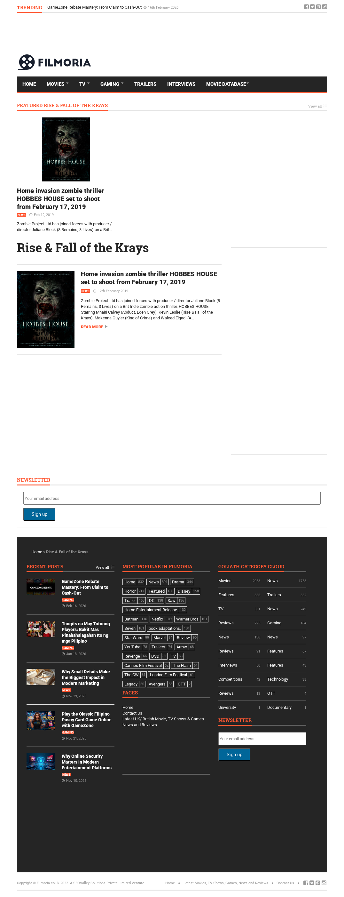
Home (29, 84)
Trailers (145, 84)
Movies (56, 84)
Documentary (279, 707)
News (22, 215)
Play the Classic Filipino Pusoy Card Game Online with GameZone (87, 719)
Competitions (230, 679)
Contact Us (132, 713)
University (227, 707)
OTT (271, 693)
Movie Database (226, 84)
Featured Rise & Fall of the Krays (62, 105)
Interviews (181, 84)
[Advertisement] (210, 33)
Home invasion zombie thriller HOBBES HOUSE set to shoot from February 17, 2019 (60, 199)
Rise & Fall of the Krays (83, 247)
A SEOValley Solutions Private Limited (100, 883)
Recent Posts (45, 567)
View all (315, 106)
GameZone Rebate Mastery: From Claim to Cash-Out (95, 7)
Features (226, 595)
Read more (92, 327)
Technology (277, 679)
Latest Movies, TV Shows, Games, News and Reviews (226, 883)
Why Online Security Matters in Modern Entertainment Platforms (87, 762)
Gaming (110, 84)
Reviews (226, 623)
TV (83, 84)
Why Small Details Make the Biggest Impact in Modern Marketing (86, 677)
